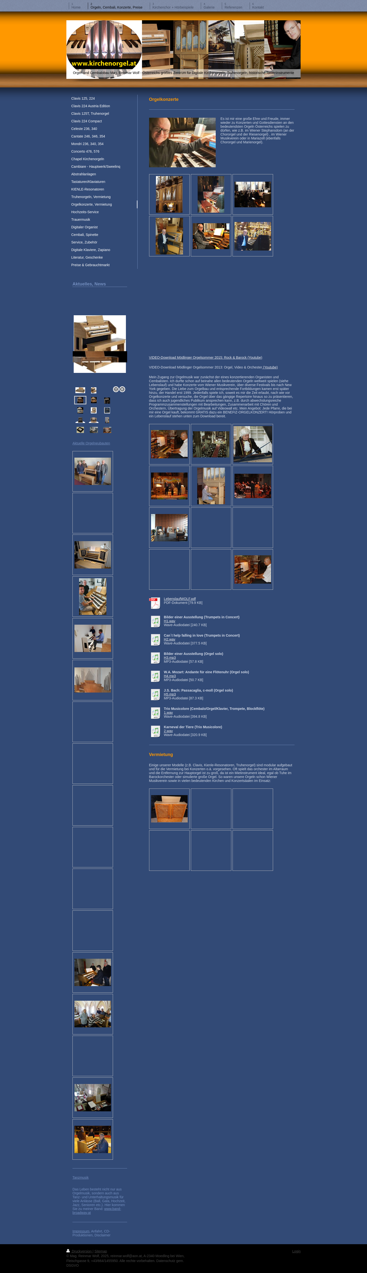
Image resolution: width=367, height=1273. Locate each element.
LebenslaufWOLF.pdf (180, 599)
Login (296, 1251)
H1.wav (169, 621)
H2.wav (169, 639)
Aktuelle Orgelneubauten (91, 443)
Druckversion (79, 1251)
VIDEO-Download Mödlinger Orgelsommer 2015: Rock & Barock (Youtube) (205, 357)
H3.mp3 (170, 658)
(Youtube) (270, 367)
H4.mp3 (170, 676)
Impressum (80, 1231)
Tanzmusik (80, 1177)
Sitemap (100, 1251)
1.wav (168, 713)
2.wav (168, 731)
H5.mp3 (170, 694)
